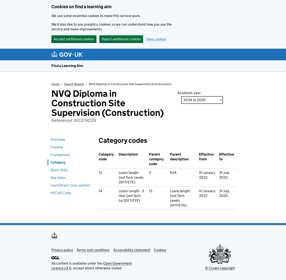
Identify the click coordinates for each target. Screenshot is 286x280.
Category (58, 162)
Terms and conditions (93, 250)
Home (55, 84)
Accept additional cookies (74, 39)
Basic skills (59, 170)
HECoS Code (60, 193)
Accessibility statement (131, 250)
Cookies (160, 250)
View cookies (156, 39)
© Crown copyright (220, 268)
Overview (57, 139)
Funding (56, 147)
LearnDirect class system (70, 185)
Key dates (58, 177)
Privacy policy (62, 250)
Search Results (74, 84)
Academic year (189, 93)
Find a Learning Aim (67, 66)
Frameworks (60, 155)
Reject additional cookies (121, 39)
